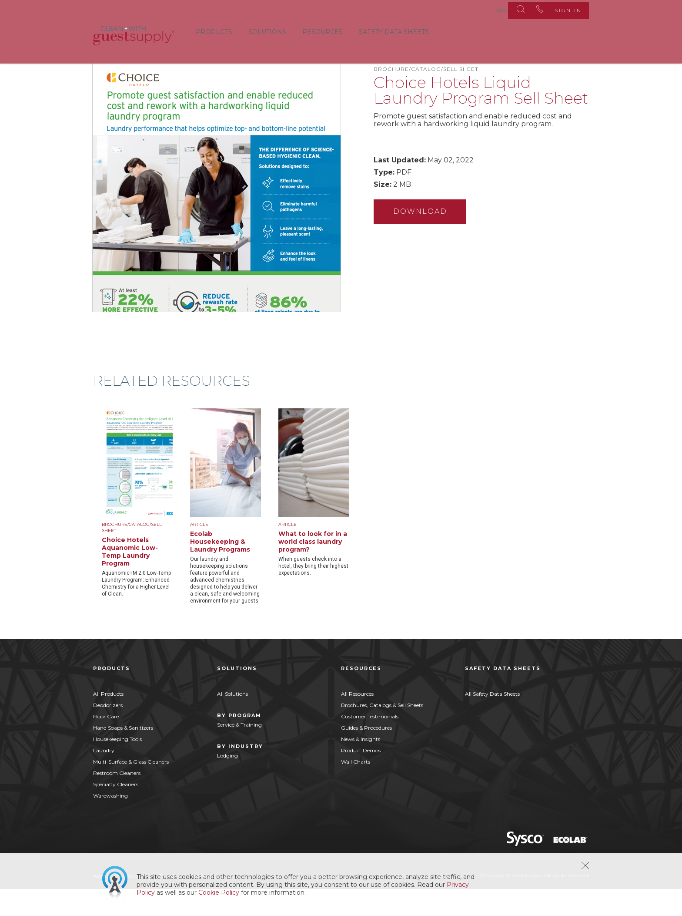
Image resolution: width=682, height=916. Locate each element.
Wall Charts (355, 788)
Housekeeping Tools (117, 766)
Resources (322, 30)
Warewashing (110, 822)
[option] (146, 530)
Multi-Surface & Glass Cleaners (131, 788)
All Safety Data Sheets (492, 720)
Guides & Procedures (366, 754)
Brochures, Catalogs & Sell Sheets (382, 732)
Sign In (562, 9)
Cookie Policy (218, 892)
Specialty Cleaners (115, 811)
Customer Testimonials (369, 743)
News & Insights (360, 766)
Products (214, 30)
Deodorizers (108, 732)
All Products (108, 720)
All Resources (357, 720)
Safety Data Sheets (394, 30)
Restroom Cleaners (116, 800)
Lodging (227, 782)
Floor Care (106, 743)
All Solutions (232, 720)
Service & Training (239, 751)
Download (424, 234)
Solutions (267, 30)
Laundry (103, 777)
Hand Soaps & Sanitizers (123, 754)
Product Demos (361, 777)
